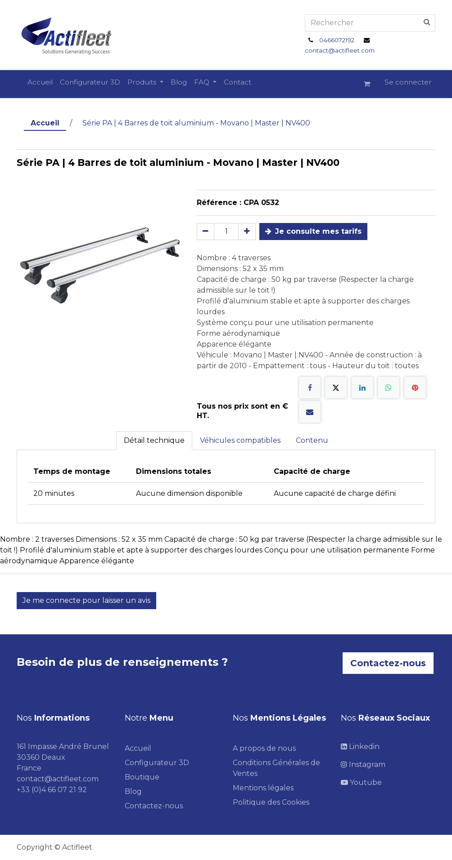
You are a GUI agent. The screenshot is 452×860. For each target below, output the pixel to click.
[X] (336, 387)
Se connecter (408, 82)
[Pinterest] (415, 387)
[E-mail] (310, 412)
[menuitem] (40, 82)
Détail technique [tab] (154, 440)
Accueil (45, 123)
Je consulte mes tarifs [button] (313, 231)
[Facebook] (310, 387)
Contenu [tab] (312, 440)
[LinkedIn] (362, 387)
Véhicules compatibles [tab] (240, 440)
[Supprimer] (205, 231)
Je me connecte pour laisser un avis (86, 600)
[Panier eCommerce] (370, 84)
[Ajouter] (247, 231)
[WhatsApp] (388, 387)
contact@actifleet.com (340, 50)
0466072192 (336, 40)
